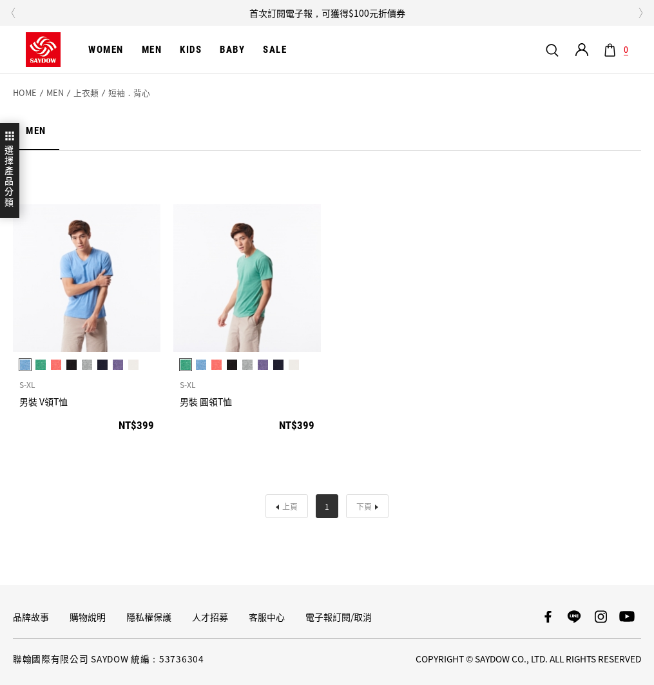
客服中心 (267, 616)
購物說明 (88, 616)
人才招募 (210, 616)
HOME (25, 93)
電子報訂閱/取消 (338, 616)
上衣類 (86, 93)
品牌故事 (31, 616)
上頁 (290, 506)
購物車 (624, 50)
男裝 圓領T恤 (206, 402)
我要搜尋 (552, 50)
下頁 (364, 506)
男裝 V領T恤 (43, 402)
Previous (13, 13)
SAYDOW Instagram (600, 616)
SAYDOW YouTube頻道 (627, 616)
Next (641, 13)
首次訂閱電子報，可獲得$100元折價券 (327, 12)
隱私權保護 (148, 616)
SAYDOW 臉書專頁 (547, 616)
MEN (55, 93)
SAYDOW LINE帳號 (574, 616)
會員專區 (581, 50)
